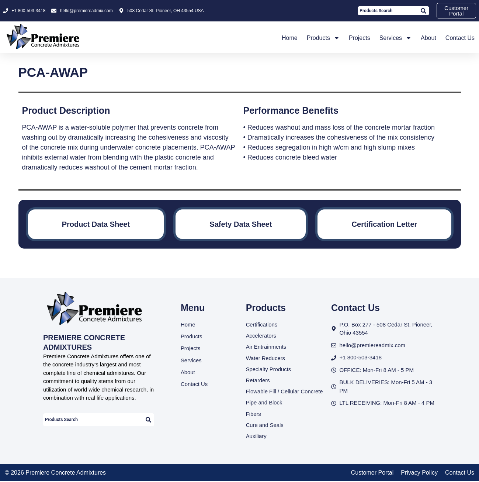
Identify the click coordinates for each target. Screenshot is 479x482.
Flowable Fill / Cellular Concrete (285, 392)
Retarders (258, 380)
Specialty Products (269, 369)
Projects (359, 38)
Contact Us (460, 38)
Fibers (253, 414)
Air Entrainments (266, 347)
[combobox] (387, 10)
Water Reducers (266, 358)
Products (323, 38)
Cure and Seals (265, 426)
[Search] (423, 10)
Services (395, 38)
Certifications (262, 324)
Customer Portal (372, 474)
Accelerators (261, 335)
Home (290, 38)
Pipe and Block (264, 403)
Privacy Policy (419, 474)
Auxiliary (256, 437)
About (428, 38)
